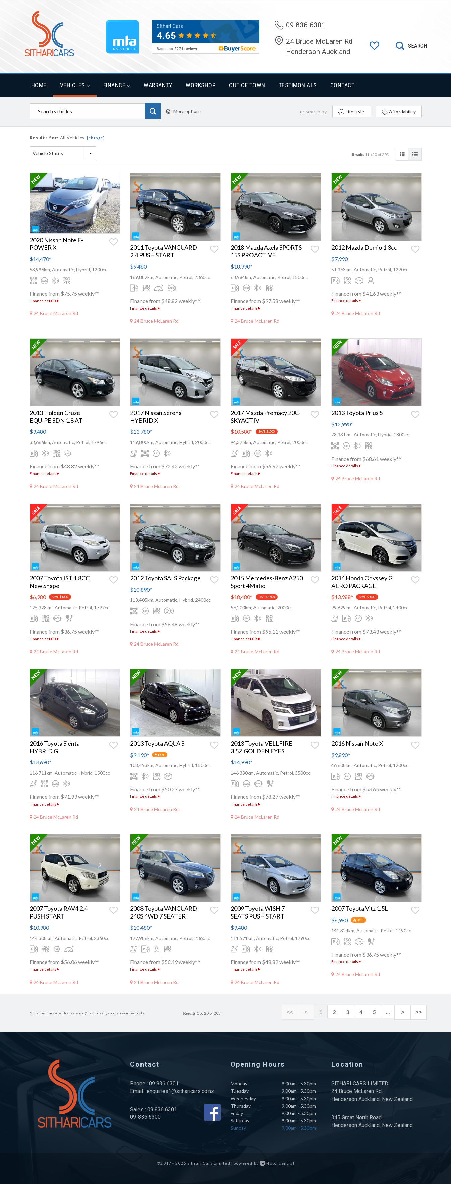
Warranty (158, 85)
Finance (116, 85)
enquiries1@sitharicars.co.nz (180, 1091)
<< (299, 1012)
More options (184, 111)
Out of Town (247, 85)
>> (420, 1012)
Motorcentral (277, 1163)
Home (39, 85)
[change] (96, 138)
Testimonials (298, 85)
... (393, 1012)
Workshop (201, 85)
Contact (342, 85)
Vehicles (75, 85)
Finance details (44, 301)
